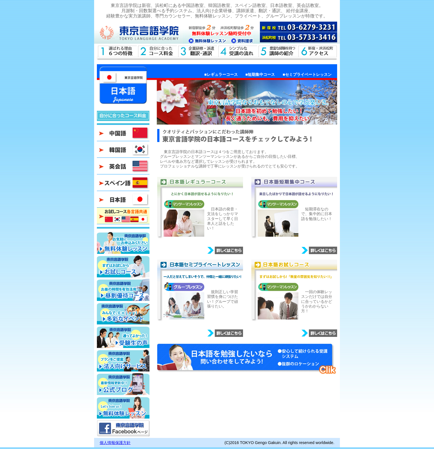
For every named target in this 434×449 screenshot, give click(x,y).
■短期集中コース (260, 74)
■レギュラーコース (221, 74)
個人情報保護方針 (115, 442)
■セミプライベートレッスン (307, 74)
